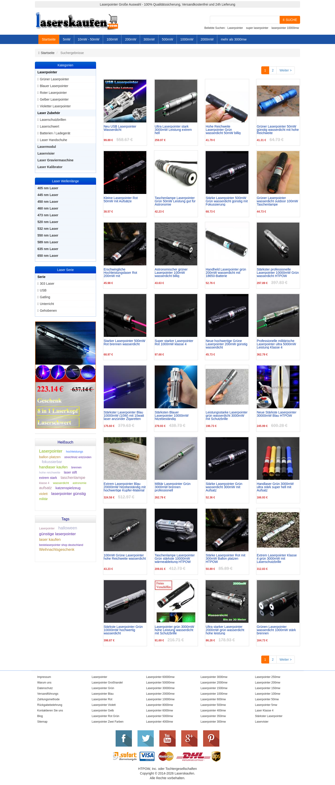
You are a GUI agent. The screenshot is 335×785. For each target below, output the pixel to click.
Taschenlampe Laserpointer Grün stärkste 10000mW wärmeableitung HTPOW (175, 558)
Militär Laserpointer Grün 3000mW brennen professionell (173, 487)
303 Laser (47, 283)
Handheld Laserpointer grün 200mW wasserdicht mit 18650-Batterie (226, 272)
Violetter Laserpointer (55, 106)
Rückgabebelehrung (49, 705)
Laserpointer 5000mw (159, 716)
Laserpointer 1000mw (214, 693)
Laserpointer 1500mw (214, 688)
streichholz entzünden (77, 457)
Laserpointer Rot (102, 699)
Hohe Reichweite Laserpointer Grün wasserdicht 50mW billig (223, 130)
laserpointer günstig (68, 493)
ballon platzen (50, 457)
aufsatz (45, 488)
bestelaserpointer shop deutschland (61, 545)
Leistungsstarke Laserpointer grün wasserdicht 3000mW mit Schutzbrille (227, 415)
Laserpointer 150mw (267, 688)
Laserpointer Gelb (103, 710)
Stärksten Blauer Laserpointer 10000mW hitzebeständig (172, 415)
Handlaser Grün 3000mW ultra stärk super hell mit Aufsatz (275, 487)
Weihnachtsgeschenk (56, 550)
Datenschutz (45, 688)
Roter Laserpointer (53, 93)
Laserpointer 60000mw (160, 677)
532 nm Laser (47, 228)
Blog (40, 716)
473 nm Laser (47, 215)
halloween (67, 528)
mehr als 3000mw (234, 39)
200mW (130, 39)
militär (43, 499)
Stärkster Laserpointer (268, 716)
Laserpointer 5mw (266, 705)
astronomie (79, 483)
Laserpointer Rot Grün (105, 716)
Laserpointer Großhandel (107, 682)
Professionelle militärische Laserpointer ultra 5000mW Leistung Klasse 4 (276, 344)
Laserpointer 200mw (267, 682)
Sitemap (42, 721)
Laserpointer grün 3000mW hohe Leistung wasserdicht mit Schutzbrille (174, 630)
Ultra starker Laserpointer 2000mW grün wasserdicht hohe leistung (225, 630)
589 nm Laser (47, 242)
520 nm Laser (47, 222)
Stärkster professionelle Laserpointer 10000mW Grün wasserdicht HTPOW (278, 272)
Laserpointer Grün (103, 688)
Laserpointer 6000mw (159, 710)
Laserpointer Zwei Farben (108, 721)
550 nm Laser (47, 235)
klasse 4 (44, 483)
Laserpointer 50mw (267, 699)
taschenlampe (73, 477)
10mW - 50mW (88, 39)
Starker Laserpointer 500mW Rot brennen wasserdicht (124, 342)
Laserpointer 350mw (213, 716)
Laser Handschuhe (53, 140)
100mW (112, 39)
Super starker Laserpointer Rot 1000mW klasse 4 (174, 342)
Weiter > (285, 70)
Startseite (49, 39)
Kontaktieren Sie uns (50, 710)
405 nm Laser (47, 188)
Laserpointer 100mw (267, 693)
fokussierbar (52, 462)
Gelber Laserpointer (54, 99)
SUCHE (290, 20)
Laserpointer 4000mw (159, 721)
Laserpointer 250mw (267, 677)
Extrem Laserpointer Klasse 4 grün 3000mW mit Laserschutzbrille (277, 558)
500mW (167, 39)
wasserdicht (61, 483)
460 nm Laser (47, 208)
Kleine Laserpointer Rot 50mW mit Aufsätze (121, 199)
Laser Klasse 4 (264, 710)
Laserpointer (235, 28)
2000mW (207, 39)
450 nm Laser (47, 201)
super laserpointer (257, 28)
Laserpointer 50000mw (160, 682)
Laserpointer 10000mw (160, 699)
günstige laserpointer (57, 534)
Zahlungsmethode (48, 699)
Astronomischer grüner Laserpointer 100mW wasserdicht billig (171, 272)
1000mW (186, 39)
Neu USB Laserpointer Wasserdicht (120, 128)
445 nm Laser (47, 195)
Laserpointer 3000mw (214, 677)
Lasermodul (46, 147)
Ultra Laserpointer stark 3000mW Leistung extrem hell (173, 130)
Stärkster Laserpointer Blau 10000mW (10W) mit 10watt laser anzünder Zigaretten (124, 415)
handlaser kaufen (53, 467)
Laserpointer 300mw (213, 721)
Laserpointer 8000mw (159, 705)
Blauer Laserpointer (54, 86)
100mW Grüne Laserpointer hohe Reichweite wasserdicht (125, 557)
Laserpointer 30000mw (160, 688)
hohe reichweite (49, 472)
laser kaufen (50, 539)
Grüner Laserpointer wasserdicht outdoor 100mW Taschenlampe (277, 201)
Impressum (44, 677)
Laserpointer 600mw (213, 699)
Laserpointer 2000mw (214, 682)
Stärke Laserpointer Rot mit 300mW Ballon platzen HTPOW (225, 558)
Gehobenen (48, 310)
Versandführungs (47, 693)
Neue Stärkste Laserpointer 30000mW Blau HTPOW (276, 414)
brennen (76, 467)
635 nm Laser (47, 249)
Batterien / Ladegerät (55, 133)
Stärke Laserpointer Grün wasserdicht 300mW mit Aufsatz (224, 487)
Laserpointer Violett (104, 705)
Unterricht (47, 304)
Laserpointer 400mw (213, 710)
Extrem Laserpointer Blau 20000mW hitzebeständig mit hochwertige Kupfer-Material (125, 487)
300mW (149, 39)
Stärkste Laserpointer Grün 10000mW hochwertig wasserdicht (123, 630)
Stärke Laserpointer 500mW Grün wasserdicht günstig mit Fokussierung (227, 201)
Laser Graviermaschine (55, 160)
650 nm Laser (47, 255)
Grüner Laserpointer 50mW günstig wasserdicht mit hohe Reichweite (278, 130)
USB (43, 290)
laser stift (70, 472)
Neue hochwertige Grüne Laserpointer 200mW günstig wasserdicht (226, 344)
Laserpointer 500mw (213, 705)
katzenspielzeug (67, 488)
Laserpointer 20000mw (160, 693)
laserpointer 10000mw (285, 28)
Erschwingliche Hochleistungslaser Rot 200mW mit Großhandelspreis (120, 272)
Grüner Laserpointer (54, 79)
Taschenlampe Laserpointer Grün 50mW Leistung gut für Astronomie (175, 201)
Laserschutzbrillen (53, 120)
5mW (66, 39)
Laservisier (46, 153)
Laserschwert (49, 126)
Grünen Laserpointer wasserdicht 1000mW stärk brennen (276, 630)
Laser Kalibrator (49, 167)
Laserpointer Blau (103, 693)
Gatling (45, 297)
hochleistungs (74, 451)
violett (43, 494)
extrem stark (48, 478)
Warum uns (44, 682)
